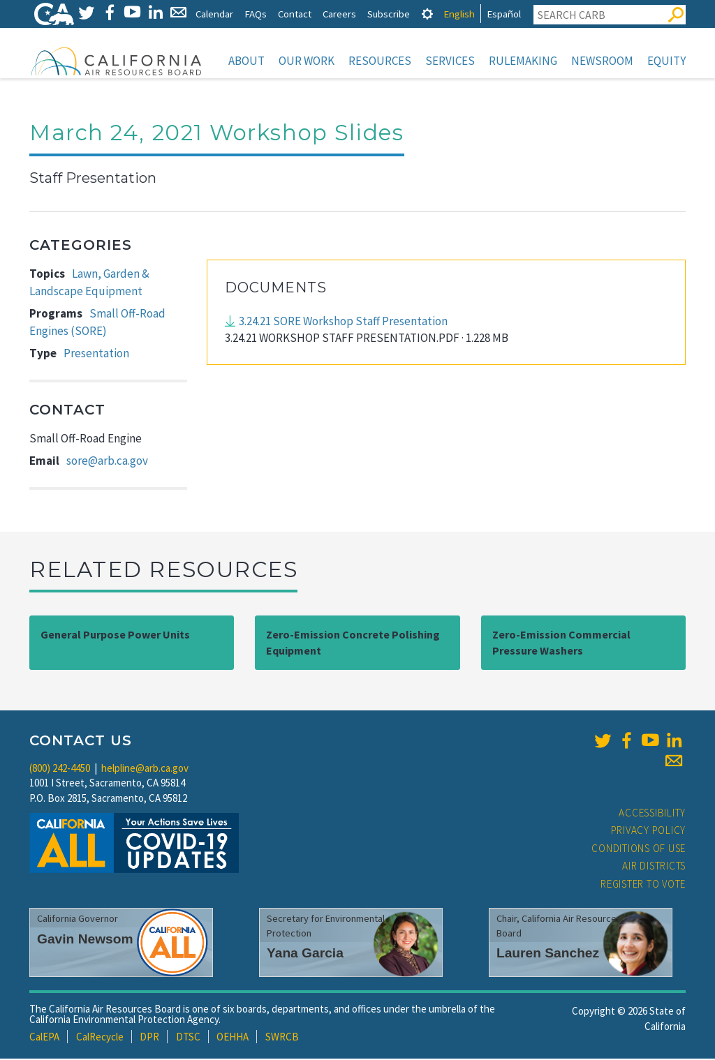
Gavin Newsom (85, 940)
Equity (666, 60)
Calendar (214, 13)
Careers (339, 13)
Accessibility (652, 814)
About (246, 60)
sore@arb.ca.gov (107, 462)
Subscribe (388, 13)
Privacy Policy (648, 831)
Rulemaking (523, 60)
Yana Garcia (305, 954)
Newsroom (602, 60)
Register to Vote (643, 885)
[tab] (427, 13)
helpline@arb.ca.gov (145, 769)
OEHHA (232, 1038)
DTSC (188, 1038)
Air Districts (654, 867)
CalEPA (44, 1038)
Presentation (96, 354)
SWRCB (282, 1038)
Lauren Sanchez (547, 954)
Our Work (306, 60)
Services (450, 60)
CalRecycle (100, 1038)
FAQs (255, 13)
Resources (379, 60)
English (459, 13)
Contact (294, 13)
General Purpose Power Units (115, 636)
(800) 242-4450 (59, 769)
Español (504, 13)
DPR (149, 1038)
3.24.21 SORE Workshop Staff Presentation (343, 322)
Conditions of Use (638, 849)
